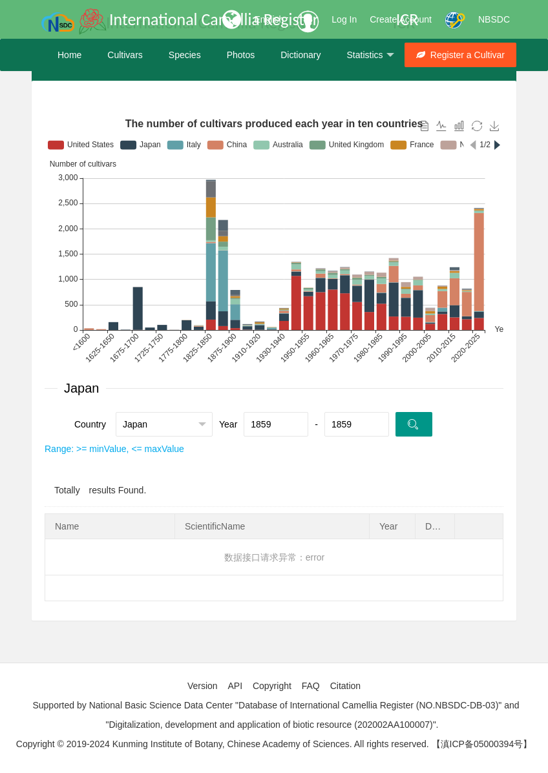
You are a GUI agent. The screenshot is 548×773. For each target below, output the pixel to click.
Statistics (370, 55)
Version (202, 686)
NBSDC (494, 19)
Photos (241, 55)
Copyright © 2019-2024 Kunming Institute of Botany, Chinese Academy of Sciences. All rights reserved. (222, 744)
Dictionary (300, 55)
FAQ (311, 686)
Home (69, 55)
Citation (345, 686)
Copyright (272, 686)
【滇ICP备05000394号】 (482, 744)
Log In (344, 19)
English (269, 19)
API (234, 686)
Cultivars (124, 55)
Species (185, 55)
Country (90, 424)
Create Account (401, 19)
